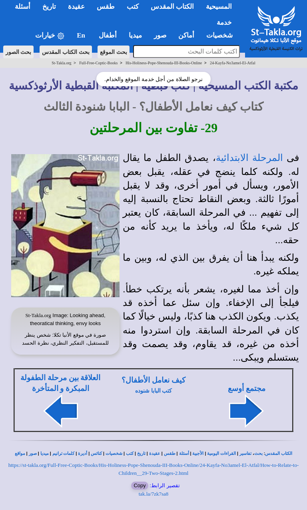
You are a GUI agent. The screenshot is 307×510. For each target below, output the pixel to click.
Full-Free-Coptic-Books (98, 63)
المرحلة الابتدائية (249, 158)
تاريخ (141, 453)
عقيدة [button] (76, 6)
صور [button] (160, 35)
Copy (140, 485)
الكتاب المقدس (278, 453)
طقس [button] (106, 6)
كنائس (96, 453)
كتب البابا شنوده (153, 391)
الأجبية (197, 453)
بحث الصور (19, 52)
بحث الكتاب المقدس (66, 52)
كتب (130, 453)
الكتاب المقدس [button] (172, 6)
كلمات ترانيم (63, 453)
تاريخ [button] (49, 6)
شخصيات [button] (222, 35)
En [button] (82, 35)
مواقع (20, 453)
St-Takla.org (61, 63)
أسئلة (184, 453)
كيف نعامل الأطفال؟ (153, 380)
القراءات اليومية (221, 453)
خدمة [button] (224, 22)
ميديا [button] (135, 35)
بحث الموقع (113, 52)
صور (33, 453)
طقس (169, 453)
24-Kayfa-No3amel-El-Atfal (232, 63)
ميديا (44, 453)
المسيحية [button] (219, 6)
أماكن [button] (186, 35)
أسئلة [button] (22, 6)
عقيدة (154, 453)
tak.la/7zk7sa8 (154, 494)
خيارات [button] (50, 36)
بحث (258, 453)
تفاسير (245, 453)
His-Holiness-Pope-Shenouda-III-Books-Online (164, 63)
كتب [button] (133, 6)
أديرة (82, 453)
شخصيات (114, 453)
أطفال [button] (108, 35)
